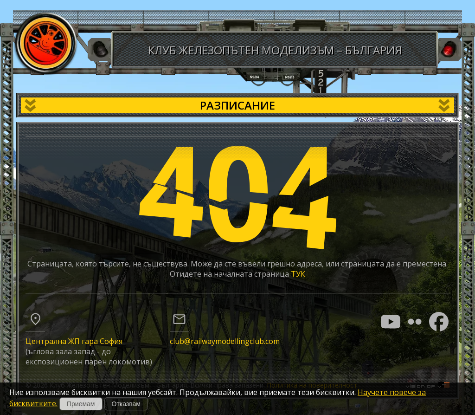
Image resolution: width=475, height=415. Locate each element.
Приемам (81, 404)
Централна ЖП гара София (74, 341)
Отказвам (126, 404)
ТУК (298, 274)
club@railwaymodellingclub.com (225, 341)
